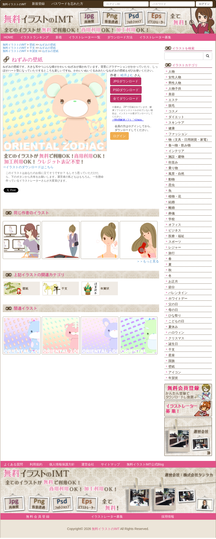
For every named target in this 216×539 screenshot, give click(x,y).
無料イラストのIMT (105, 529)
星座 (171, 355)
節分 (171, 287)
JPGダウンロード (125, 81)
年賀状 (173, 378)
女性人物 (174, 77)
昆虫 (171, 185)
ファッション (177, 134)
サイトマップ (110, 464)
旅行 (171, 253)
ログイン (204, 3)
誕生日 (173, 344)
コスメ (173, 111)
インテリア (176, 151)
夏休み (173, 327)
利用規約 (36, 464)
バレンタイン (177, 293)
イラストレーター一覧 (84, 37)
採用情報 (168, 516)
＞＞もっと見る (148, 261)
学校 (171, 219)
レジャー (174, 247)
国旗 (171, 361)
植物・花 (174, 196)
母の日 (173, 310)
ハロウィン (176, 332)
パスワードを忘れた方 (67, 3)
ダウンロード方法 (120, 37)
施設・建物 (176, 156)
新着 (59, 37)
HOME (8, 37)
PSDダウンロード (126, 90)
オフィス (174, 224)
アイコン (174, 372)
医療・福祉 (176, 236)
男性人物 (174, 83)
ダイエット (176, 117)
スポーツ (174, 242)
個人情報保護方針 (62, 464)
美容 (171, 94)
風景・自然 (176, 173)
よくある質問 (13, 464)
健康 (171, 128)
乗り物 (173, 168)
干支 (171, 349)
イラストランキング (34, 37)
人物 (171, 71)
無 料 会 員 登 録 (36, 516)
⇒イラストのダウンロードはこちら (28, 167)
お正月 (173, 281)
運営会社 (87, 464)
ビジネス (174, 230)
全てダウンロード (125, 98)
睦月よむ (127, 75)
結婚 (171, 202)
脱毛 (171, 105)
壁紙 (171, 366)
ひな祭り (174, 315)
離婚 (171, 207)
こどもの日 (176, 321)
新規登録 (38, 3)
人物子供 (174, 88)
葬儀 (171, 213)
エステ (173, 100)
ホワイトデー (177, 298)
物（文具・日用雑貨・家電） (189, 139)
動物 (171, 179)
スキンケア (176, 122)
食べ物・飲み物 (179, 145)
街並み (173, 162)
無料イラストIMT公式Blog (145, 464)
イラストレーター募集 (155, 37)
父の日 (173, 304)
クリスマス (176, 338)
